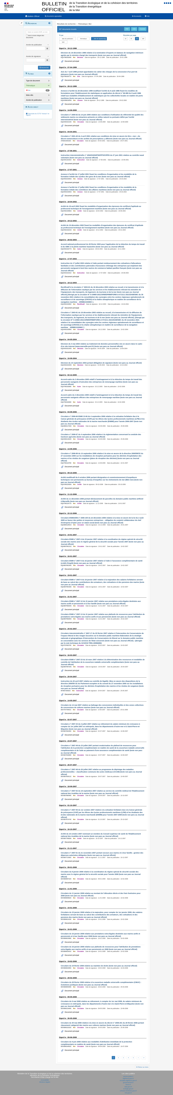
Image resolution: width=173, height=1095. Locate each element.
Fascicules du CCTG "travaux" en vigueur (37, 114)
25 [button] (131, 38)
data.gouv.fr (128, 1087)
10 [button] (125, 38)
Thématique (30, 86)
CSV (134, 29)
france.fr (128, 1084)
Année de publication (34, 100)
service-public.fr (128, 1076)
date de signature (99, 38)
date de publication (67, 38)
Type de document (33, 81)
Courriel (142, 29)
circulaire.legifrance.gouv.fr (128, 1080)
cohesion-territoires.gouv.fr (128, 1091)
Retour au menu (142, 1067)
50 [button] (137, 38)
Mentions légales (44, 1082)
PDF (127, 29)
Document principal (71, 61)
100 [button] (143, 38)
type (63, 42)
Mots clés (29, 95)
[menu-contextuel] (27, 35)
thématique (83, 38)
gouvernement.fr (128, 1082)
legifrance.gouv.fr (128, 1078)
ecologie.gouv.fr (128, 1089)
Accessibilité (45, 1080)
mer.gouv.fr (128, 1093)
